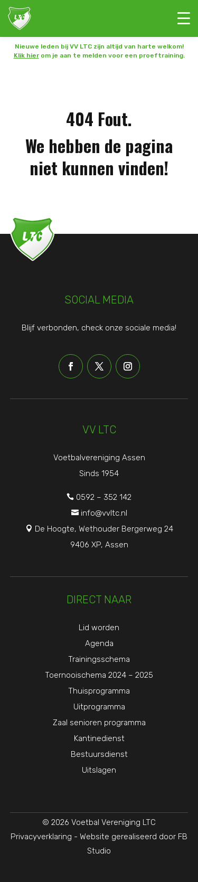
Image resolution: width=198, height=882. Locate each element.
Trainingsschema (99, 659)
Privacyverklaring (41, 836)
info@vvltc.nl (104, 513)
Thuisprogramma (99, 691)
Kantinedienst (99, 738)
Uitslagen (99, 770)
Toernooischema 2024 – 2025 (99, 675)
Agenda (99, 643)
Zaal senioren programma (99, 722)
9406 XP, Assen (99, 544)
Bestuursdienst (99, 754)
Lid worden (99, 627)
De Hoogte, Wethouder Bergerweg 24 (104, 529)
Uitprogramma (99, 707)
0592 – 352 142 (103, 497)
